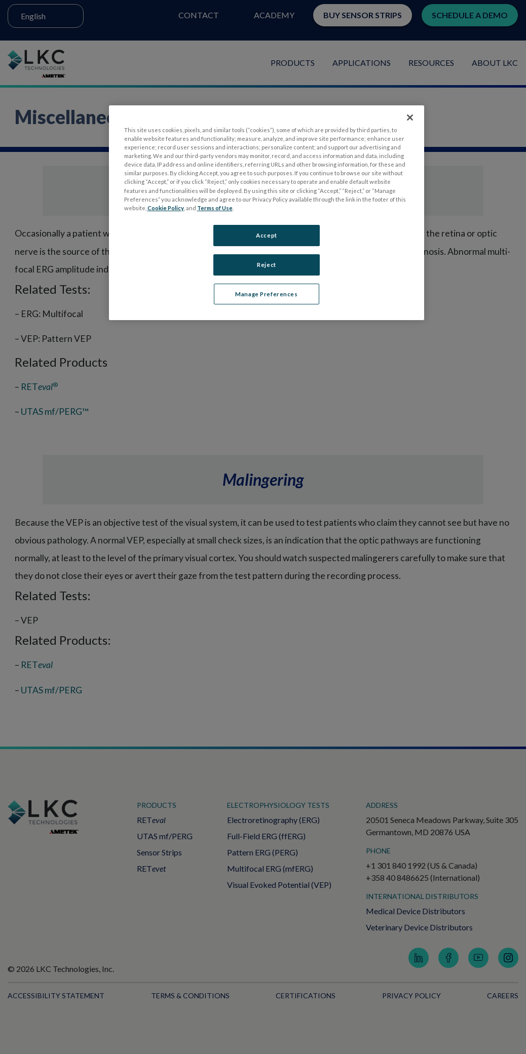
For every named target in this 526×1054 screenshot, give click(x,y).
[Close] (410, 117)
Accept (266, 235)
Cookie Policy (165, 208)
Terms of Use (215, 208)
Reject (266, 264)
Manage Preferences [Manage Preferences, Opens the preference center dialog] (266, 294)
